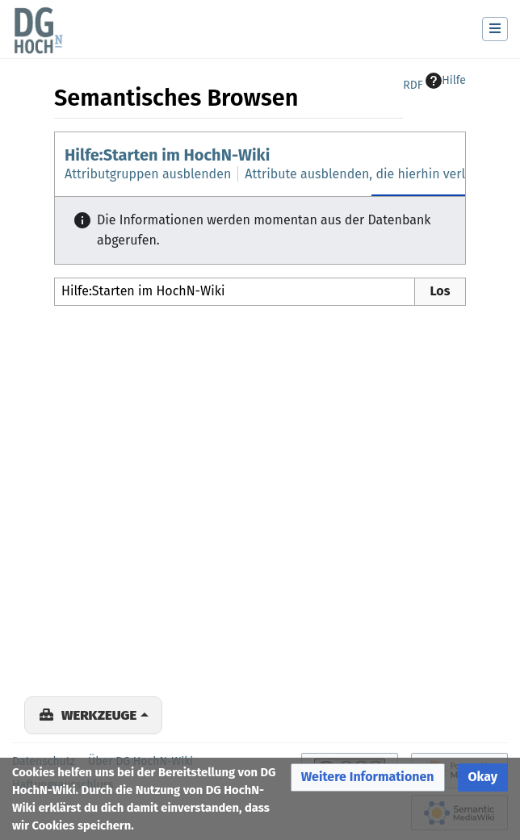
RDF (412, 85)
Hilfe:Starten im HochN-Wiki (167, 155)
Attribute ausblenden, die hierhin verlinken (371, 174)
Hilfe (446, 81)
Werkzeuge (98, 715)
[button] (368, 777)
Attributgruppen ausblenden (148, 174)
